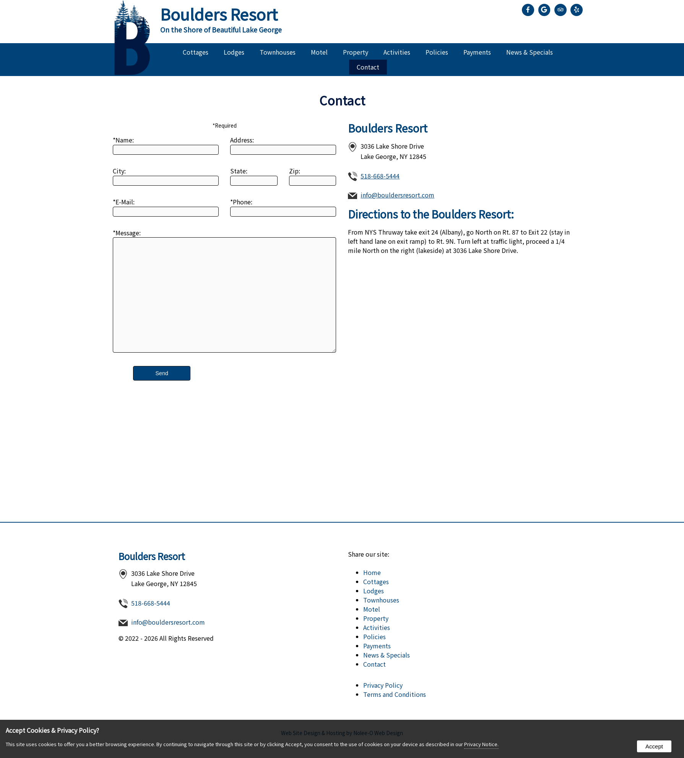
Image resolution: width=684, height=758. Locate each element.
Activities (396, 52)
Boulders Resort (152, 556)
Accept (654, 746)
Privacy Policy (383, 685)
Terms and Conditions (394, 694)
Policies (437, 52)
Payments (477, 52)
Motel (319, 52)
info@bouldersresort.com (397, 194)
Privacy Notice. (481, 744)
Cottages (195, 52)
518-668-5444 (380, 175)
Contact (368, 66)
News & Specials (529, 52)
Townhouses (278, 52)
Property (355, 52)
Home (372, 572)
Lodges (234, 52)
